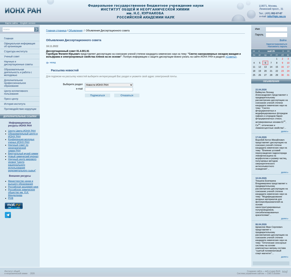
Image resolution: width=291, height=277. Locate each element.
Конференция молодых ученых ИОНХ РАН (21, 141)
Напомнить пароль (277, 46)
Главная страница (56, 30)
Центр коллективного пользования (16, 92)
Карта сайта (11, 23)
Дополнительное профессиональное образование (15, 83)
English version (28, 23)
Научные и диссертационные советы (18, 63)
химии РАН (14, 150)
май (269, 51)
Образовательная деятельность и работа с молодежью (18, 72)
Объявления (75, 30)
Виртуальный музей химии (23, 153)
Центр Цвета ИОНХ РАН (22, 130)
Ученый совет (12, 56)
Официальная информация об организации (19, 45)
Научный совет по (18, 145)
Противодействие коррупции (20, 109)
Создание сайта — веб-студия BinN (263, 271)
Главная (8, 38)
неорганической (17, 148)
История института (14, 104)
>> (288, 51)
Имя (271, 28)
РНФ (10, 198)
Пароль (271, 34)
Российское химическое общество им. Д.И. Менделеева (21, 192)
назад (53, 62)
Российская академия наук (23, 186)
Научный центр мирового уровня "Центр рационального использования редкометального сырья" (22, 165)
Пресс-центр (11, 98)
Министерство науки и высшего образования (20, 182)
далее (284, 131)
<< (254, 51)
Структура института (15, 51)
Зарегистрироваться (276, 44)
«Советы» (231, 56)
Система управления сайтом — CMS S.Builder (258, 273)
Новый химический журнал (23, 156)
